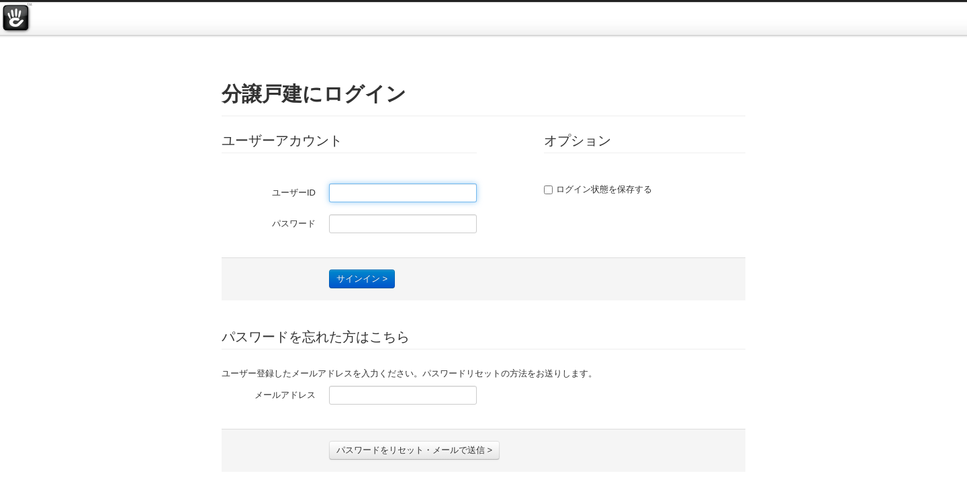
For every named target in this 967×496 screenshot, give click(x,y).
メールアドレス (285, 395)
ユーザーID (294, 193)
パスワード (294, 223)
